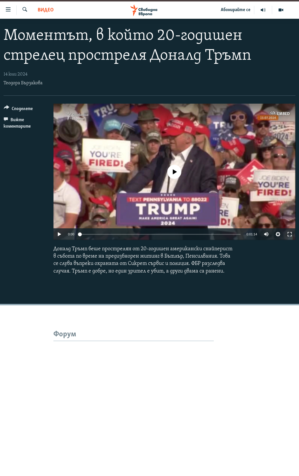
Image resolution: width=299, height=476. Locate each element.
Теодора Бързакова (23, 83)
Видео (46, 10)
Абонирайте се (236, 10)
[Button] (18, 110)
